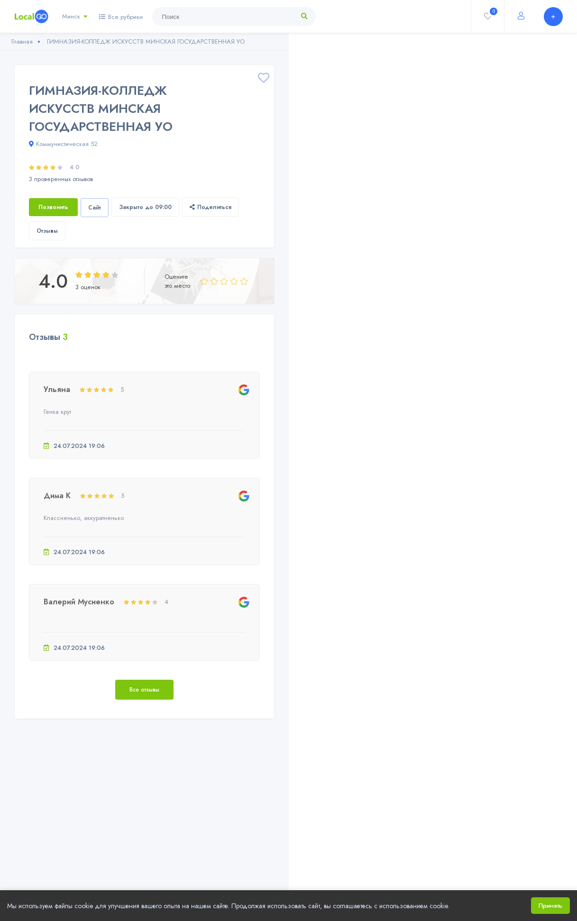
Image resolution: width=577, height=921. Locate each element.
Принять (550, 905)
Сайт (94, 207)
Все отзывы (144, 689)
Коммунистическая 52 (63, 143)
